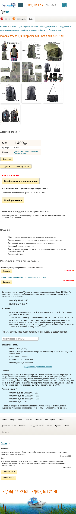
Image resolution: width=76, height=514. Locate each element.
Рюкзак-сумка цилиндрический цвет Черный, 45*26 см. (24, 277)
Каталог (3, 26)
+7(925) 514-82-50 (34, 5)
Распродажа (21, 19)
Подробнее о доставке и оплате (38, 367)
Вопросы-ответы (16, 420)
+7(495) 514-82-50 (15, 491)
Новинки (7, 19)
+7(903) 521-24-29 (44, 491)
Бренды (58, 426)
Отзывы (29, 420)
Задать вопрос (8, 478)
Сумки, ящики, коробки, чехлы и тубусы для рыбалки (34, 26)
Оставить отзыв (9, 472)
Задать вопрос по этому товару (16, 166)
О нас (67, 426)
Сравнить (6, 159)
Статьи (49, 426)
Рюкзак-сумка (55, 30)
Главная (4, 420)
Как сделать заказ (37, 426)
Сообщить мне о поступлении (20, 181)
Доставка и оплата (9, 426)
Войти (31, 19)
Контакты (5, 432)
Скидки (61, 420)
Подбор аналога (13, 200)
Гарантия (22, 426)
